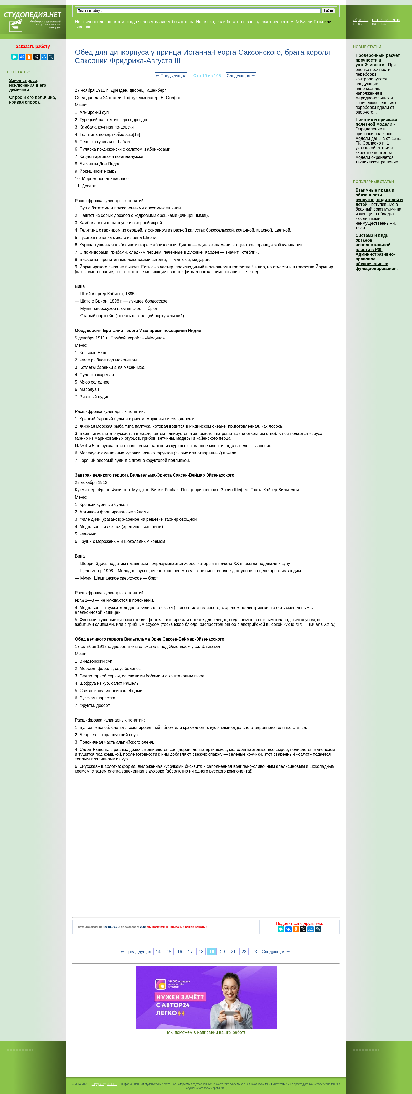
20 (222, 951)
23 (254, 951)
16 (179, 951)
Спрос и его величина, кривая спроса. (32, 99)
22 (244, 951)
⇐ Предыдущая (171, 76)
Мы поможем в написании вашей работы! (177, 926)
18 (201, 951)
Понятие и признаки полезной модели (376, 121)
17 (190, 951)
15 (169, 951)
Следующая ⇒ (241, 76)
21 (233, 951)
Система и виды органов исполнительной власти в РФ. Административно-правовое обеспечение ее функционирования (376, 252)
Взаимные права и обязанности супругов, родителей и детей (379, 197)
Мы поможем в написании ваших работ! (206, 1032)
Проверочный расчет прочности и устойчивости (378, 60)
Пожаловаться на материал (386, 22)
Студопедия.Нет (104, 1083)
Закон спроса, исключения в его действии (27, 85)
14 (158, 951)
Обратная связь (360, 22)
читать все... (84, 27)
